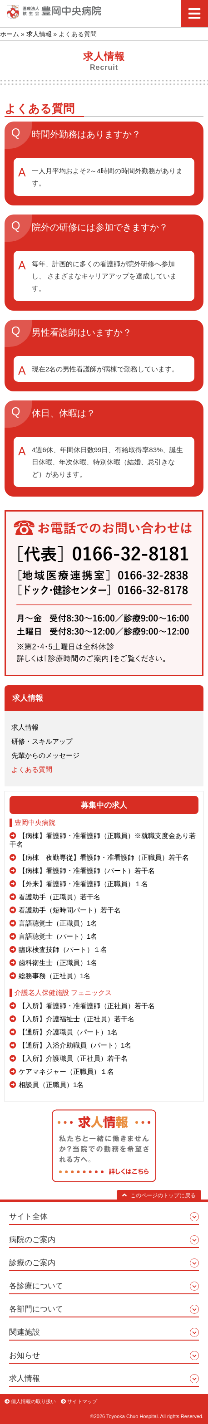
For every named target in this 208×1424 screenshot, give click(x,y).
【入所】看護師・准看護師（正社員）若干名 (87, 1005)
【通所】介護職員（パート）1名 (68, 1032)
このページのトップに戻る (159, 1195)
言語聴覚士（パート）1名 (58, 936)
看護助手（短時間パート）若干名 (70, 910)
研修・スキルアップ (42, 741)
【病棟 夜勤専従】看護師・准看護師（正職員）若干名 (104, 857)
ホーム (9, 34)
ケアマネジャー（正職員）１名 (66, 1071)
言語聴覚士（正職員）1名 (58, 923)
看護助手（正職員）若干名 (59, 897)
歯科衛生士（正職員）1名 (58, 962)
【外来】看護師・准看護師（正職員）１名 (83, 884)
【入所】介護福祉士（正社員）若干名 (76, 1019)
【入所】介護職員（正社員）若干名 (73, 1058)
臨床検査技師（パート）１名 (63, 949)
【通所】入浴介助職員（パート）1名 (75, 1045)
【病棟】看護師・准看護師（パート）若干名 (87, 870)
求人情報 (39, 34)
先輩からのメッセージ (45, 755)
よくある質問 (31, 769)
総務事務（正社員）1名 (54, 976)
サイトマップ (82, 1401)
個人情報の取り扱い (33, 1401)
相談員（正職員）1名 (51, 1084)
